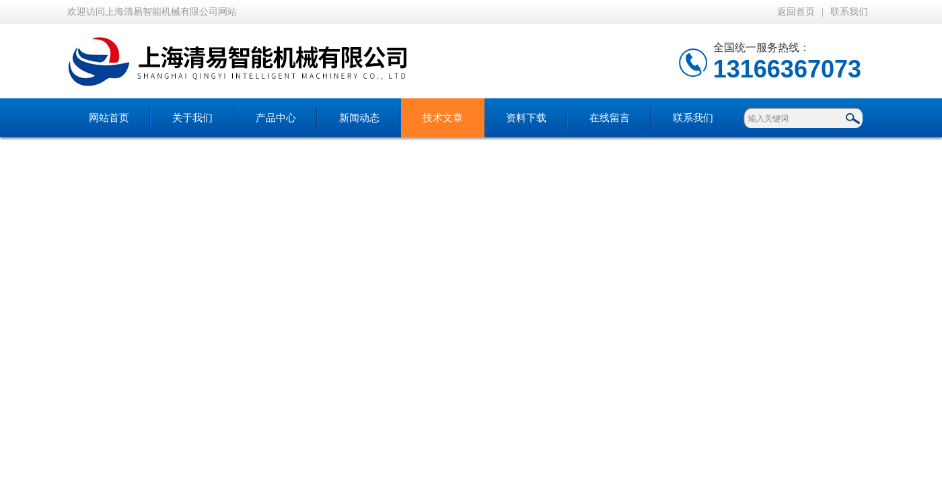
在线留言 (609, 117)
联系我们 (849, 12)
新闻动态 (359, 117)
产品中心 (276, 117)
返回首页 (796, 12)
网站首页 (109, 117)
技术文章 (443, 117)
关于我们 (192, 117)
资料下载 (526, 117)
